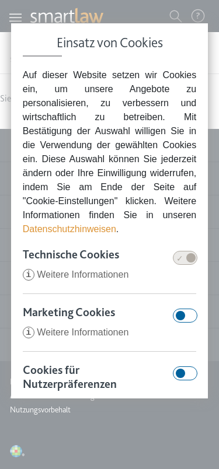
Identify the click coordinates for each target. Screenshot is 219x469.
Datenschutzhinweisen (69, 229)
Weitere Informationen (76, 274)
